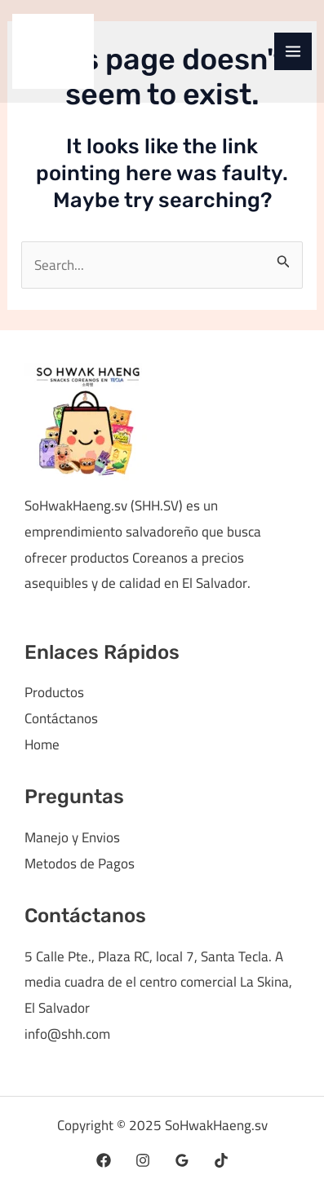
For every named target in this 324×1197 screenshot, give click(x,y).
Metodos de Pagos (79, 863)
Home (42, 744)
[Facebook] (103, 1160)
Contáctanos (61, 718)
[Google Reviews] (182, 1160)
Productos (54, 692)
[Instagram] (142, 1160)
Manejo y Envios (72, 837)
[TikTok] (221, 1160)
